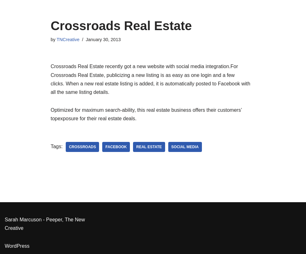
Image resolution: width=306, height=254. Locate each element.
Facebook (116, 147)
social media (185, 147)
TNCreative (68, 39)
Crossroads (82, 147)
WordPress (17, 246)
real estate (149, 147)
